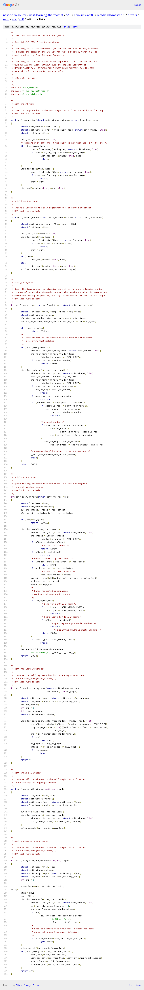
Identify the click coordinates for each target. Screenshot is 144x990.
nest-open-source (15, 15)
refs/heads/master (109, 15)
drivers (132, 15)
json (138, 985)
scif (21, 19)
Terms (35, 985)
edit (75, 26)
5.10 (68, 15)
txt (131, 985)
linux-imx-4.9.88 (84, 15)
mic (14, 19)
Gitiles (19, 985)
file (66, 26)
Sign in (137, 4)
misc (6, 19)
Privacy (27, 985)
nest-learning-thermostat (46, 15)
